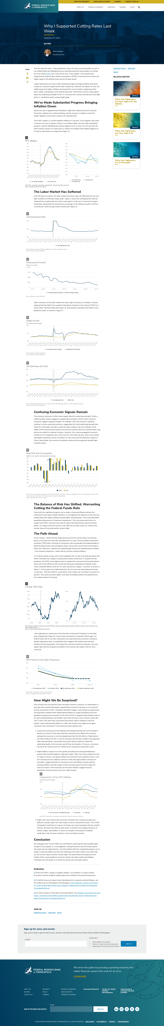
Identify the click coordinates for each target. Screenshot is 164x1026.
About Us (80, 7)
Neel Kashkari (58, 51)
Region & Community (95, 7)
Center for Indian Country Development (105, 944)
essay (48, 74)
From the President (81, 2)
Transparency (123, 1022)
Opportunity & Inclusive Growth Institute (106, 946)
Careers (117, 2)
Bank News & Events (102, 2)
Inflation (52, 913)
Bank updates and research (101, 942)
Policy (132, 7)
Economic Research (91, 989)
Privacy (112, 1022)
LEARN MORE (80, 976)
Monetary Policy (40, 913)
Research (111, 7)
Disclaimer (89, 1022)
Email (27, 940)
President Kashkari (68, 995)
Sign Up (100, 1009)
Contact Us (28, 995)
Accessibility (102, 1022)
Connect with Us (131, 2)
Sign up (128, 944)
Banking (123, 7)
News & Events (66, 992)
